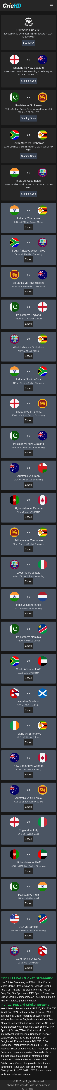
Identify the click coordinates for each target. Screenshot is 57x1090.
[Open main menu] (51, 5)
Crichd (29, 1088)
